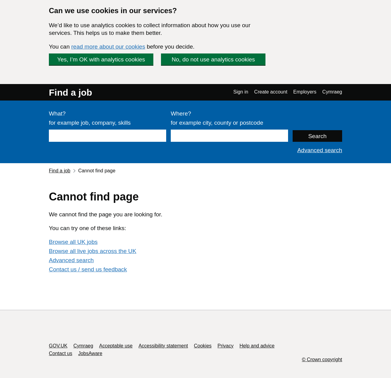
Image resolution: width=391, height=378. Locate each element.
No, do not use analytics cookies (213, 59)
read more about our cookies (108, 46)
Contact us (60, 353)
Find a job (70, 92)
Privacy (225, 345)
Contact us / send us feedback (88, 269)
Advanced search (319, 150)
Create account (270, 91)
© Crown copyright (322, 359)
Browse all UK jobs (73, 242)
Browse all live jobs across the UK (92, 251)
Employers (304, 91)
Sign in (240, 91)
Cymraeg (332, 91)
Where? (181, 113)
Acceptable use (116, 345)
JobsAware (90, 353)
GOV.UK (58, 345)
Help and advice (257, 345)
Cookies (203, 345)
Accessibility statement (163, 345)
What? (57, 113)
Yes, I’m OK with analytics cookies (101, 59)
